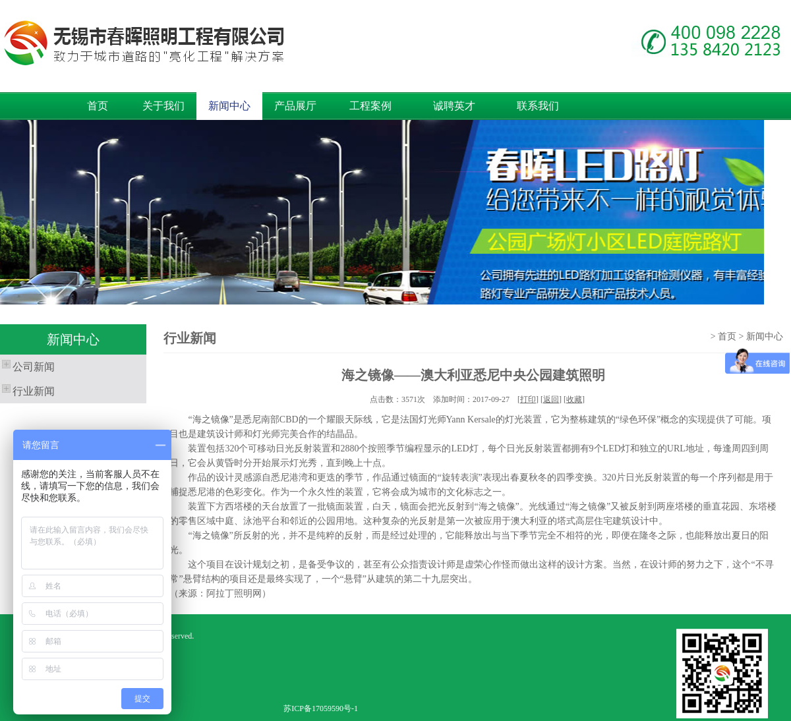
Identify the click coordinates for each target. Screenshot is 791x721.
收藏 (574, 399)
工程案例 (370, 105)
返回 (551, 399)
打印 (528, 399)
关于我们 (163, 105)
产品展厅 (295, 105)
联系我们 (538, 105)
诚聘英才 (454, 105)
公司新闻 (27, 365)
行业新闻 (27, 389)
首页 (97, 105)
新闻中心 (229, 105)
